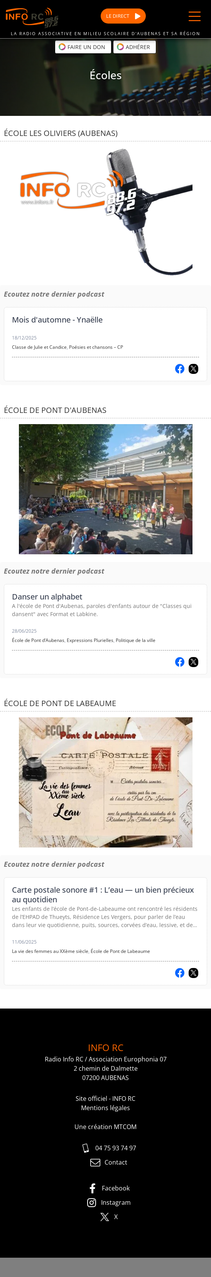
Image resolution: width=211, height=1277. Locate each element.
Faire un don (81, 47)
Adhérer (133, 47)
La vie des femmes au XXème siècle (50, 951)
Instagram (108, 1203)
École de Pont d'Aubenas (55, 410)
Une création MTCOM (105, 1126)
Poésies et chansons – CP (96, 347)
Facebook (108, 1189)
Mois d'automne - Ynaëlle (57, 319)
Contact (108, 1163)
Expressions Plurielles (90, 640)
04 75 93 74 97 (108, 1148)
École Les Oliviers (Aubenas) (61, 133)
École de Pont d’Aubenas (38, 640)
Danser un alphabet (47, 596)
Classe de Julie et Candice (39, 347)
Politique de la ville (135, 640)
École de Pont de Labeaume (60, 703)
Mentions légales (105, 1108)
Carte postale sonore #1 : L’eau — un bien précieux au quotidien (103, 895)
